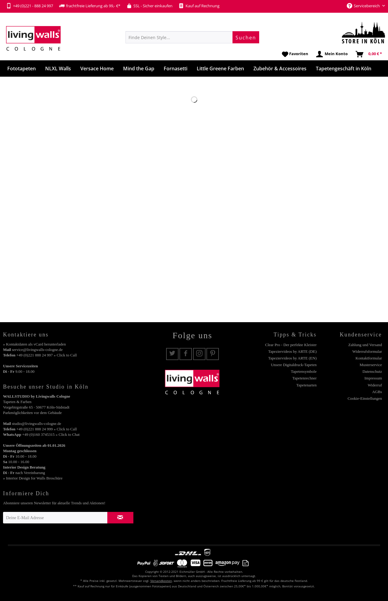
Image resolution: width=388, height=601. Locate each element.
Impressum (373, 378)
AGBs (377, 391)
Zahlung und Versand (365, 344)
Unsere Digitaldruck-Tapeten (293, 364)
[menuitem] (192, 37)
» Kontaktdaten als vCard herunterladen (34, 344)
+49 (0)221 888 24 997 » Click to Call (46, 355)
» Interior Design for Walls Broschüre (32, 478)
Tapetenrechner (305, 378)
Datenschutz (372, 371)
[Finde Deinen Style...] (192, 37)
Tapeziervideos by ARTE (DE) (292, 351)
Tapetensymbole (303, 371)
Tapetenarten (306, 385)
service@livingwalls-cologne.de (37, 349)
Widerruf (375, 385)
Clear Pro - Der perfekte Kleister (290, 344)
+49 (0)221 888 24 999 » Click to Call (46, 429)
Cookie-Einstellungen (365, 398)
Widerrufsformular (367, 351)
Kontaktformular (369, 358)
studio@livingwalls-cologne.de (36, 423)
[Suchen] (245, 37)
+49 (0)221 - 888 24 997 (29, 5)
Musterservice (371, 364)
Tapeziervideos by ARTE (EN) (292, 358)
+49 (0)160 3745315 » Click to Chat (50, 434)
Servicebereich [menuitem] (364, 5)
